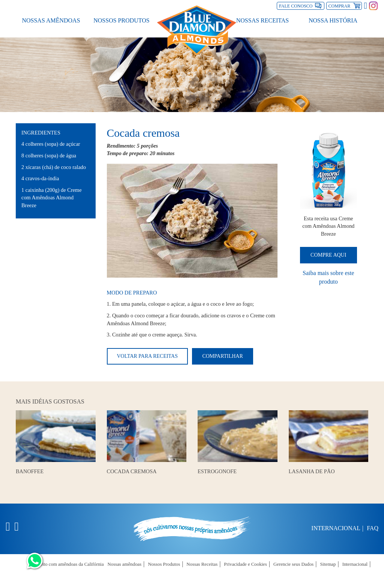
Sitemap (328, 564)
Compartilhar (222, 356)
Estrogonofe (217, 471)
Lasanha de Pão (312, 471)
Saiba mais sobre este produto (328, 277)
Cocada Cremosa (132, 471)
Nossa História (333, 19)
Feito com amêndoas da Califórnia (71, 564)
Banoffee (30, 471)
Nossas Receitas (262, 19)
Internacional (335, 528)
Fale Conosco (295, 6)
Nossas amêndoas (51, 19)
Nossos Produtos (121, 19)
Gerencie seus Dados (293, 564)
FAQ (372, 528)
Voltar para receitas (147, 356)
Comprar (345, 5)
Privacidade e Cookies (245, 564)
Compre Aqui (328, 255)
